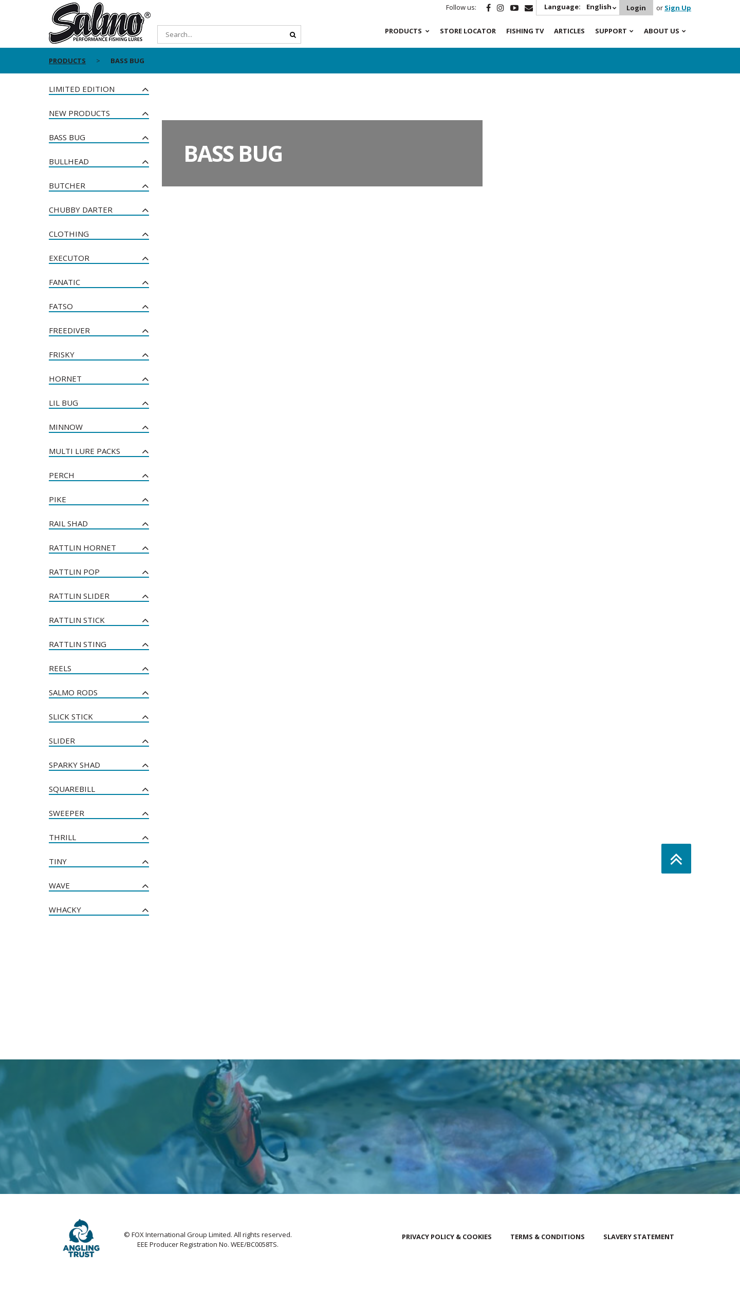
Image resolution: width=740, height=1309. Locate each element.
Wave (59, 885)
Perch (62, 475)
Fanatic (64, 282)
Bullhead (69, 161)
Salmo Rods (73, 692)
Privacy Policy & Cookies (447, 1236)
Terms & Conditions (547, 1236)
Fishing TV (525, 30)
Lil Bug (63, 402)
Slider (62, 740)
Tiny (58, 861)
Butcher (67, 185)
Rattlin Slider (79, 596)
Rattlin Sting (77, 644)
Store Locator (468, 30)
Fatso (61, 306)
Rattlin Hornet (82, 547)
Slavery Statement (638, 1236)
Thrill (62, 837)
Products (403, 30)
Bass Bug (67, 137)
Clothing (69, 234)
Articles (569, 30)
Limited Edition (82, 89)
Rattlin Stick (77, 620)
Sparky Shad (74, 765)
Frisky (62, 354)
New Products (79, 113)
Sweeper (66, 813)
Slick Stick (71, 716)
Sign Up (677, 7)
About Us (661, 30)
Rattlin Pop (74, 571)
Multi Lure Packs (84, 451)
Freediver (69, 330)
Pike (57, 499)
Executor (69, 258)
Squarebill (72, 789)
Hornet (65, 378)
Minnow (66, 427)
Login (635, 7)
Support (611, 30)
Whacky (65, 909)
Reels (60, 668)
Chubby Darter (81, 209)
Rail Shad (68, 523)
